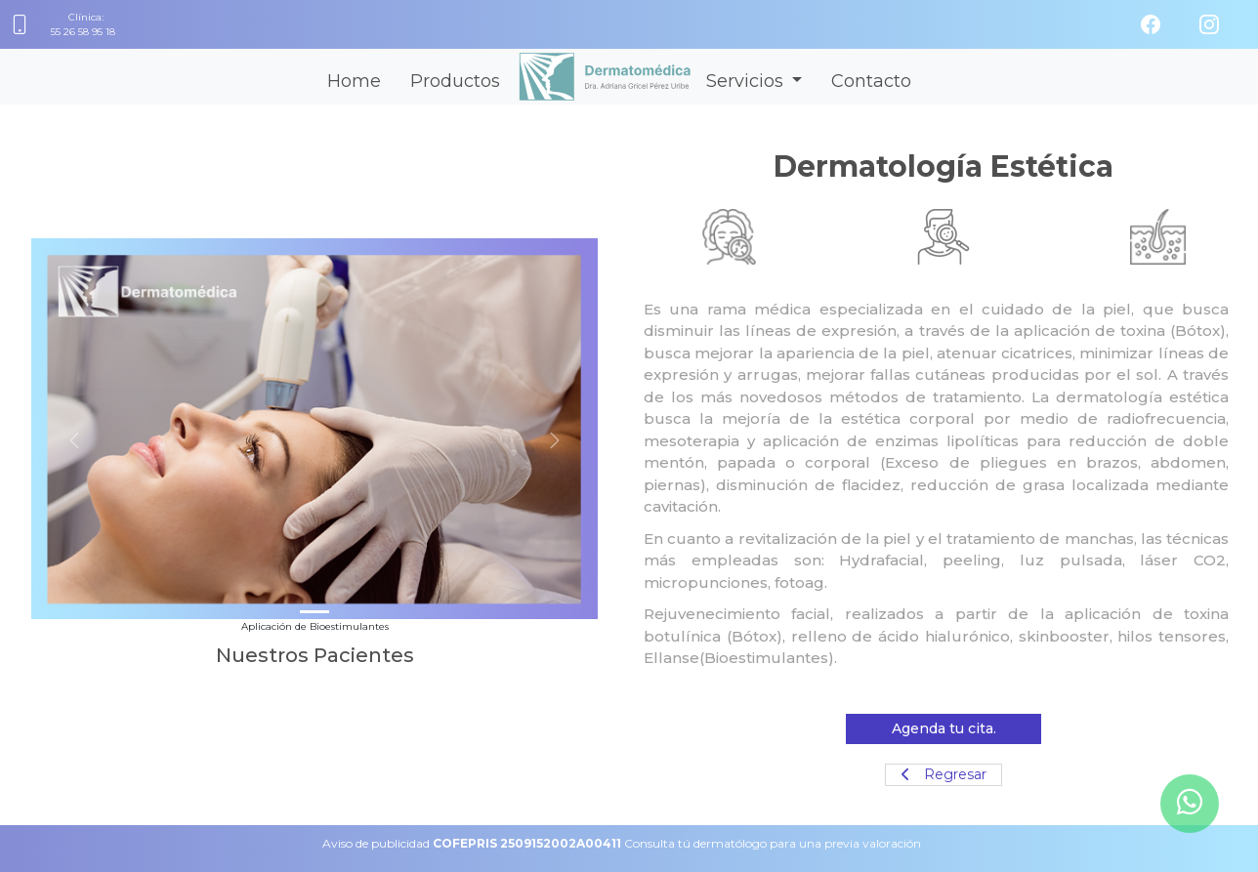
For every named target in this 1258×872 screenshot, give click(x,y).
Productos (455, 81)
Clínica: (83, 25)
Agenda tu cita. (944, 728)
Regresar (944, 774)
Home (354, 81)
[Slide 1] (314, 612)
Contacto (871, 81)
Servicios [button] (747, 81)
